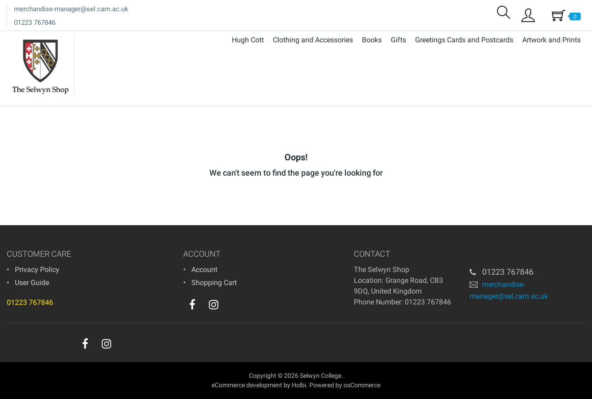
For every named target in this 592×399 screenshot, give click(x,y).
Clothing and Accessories (313, 40)
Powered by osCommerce (344, 385)
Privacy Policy (37, 269)
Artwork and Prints (551, 40)
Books (372, 40)
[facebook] (192, 304)
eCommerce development (247, 385)
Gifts (398, 40)
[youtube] (231, 306)
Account (204, 269)
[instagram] (213, 304)
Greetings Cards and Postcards (464, 40)
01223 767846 (34, 22)
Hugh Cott (248, 40)
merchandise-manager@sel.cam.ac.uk (71, 9)
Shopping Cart (214, 282)
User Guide (32, 282)
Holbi (299, 385)
